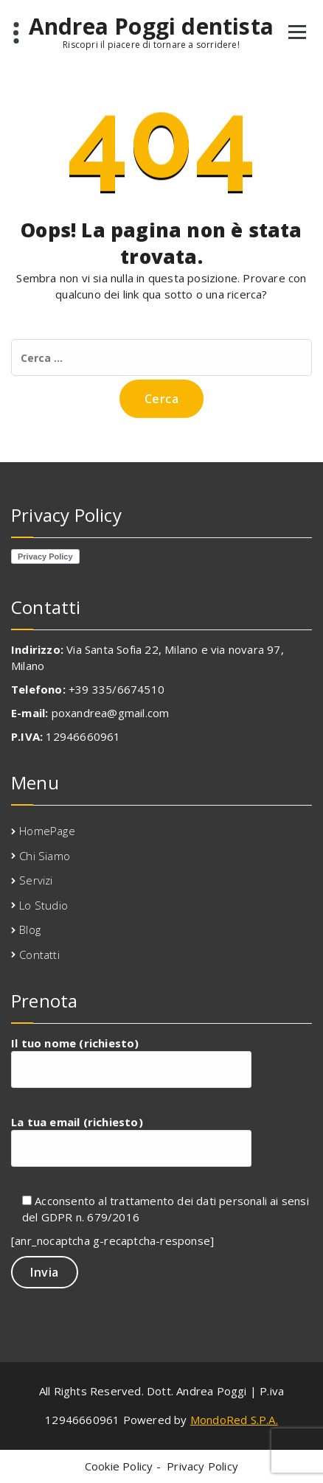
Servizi (35, 880)
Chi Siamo (44, 855)
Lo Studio (43, 905)
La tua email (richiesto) (131, 1140)
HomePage (47, 830)
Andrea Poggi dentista (151, 26)
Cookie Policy (119, 1466)
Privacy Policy (202, 1466)
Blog (30, 929)
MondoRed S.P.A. (234, 1419)
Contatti (39, 954)
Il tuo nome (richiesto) (131, 1062)
